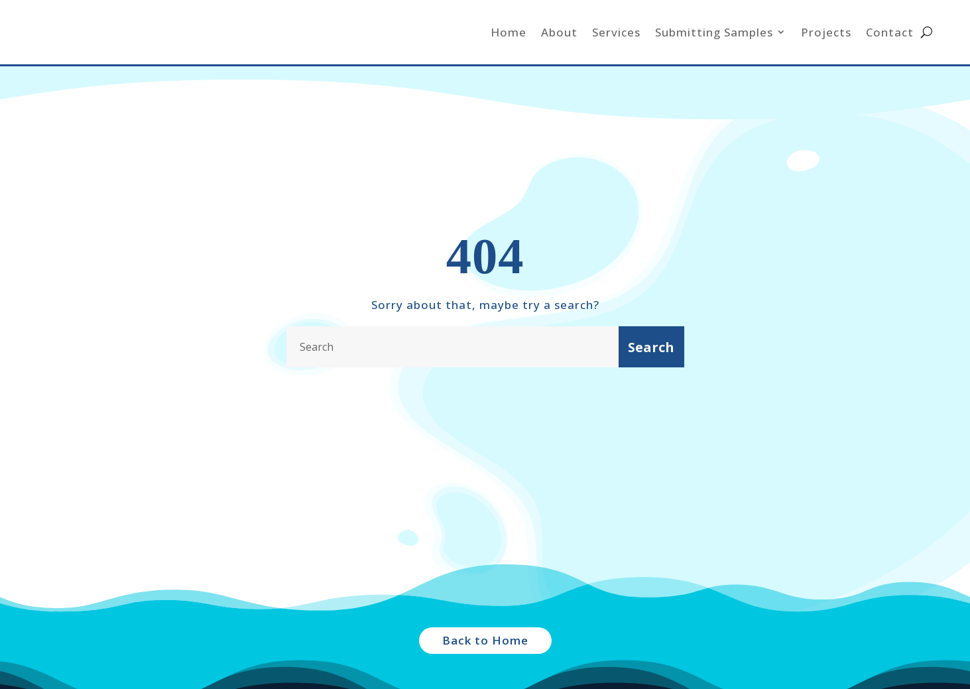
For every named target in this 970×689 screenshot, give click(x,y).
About (559, 32)
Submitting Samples (714, 32)
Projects (826, 32)
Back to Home (485, 640)
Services (616, 32)
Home (508, 32)
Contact (890, 32)
